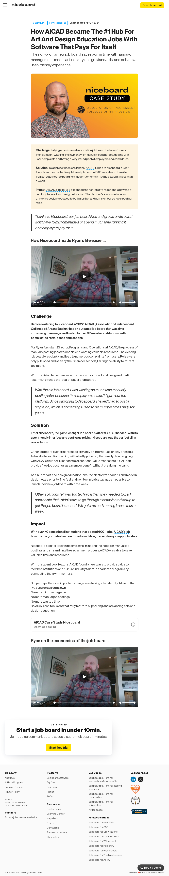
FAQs (50, 796)
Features (52, 787)
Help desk (52, 818)
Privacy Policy (12, 792)
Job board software (58, 778)
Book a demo (152, 867)
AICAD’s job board (58, 189)
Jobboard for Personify (101, 846)
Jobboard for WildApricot (102, 841)
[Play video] (84, 276)
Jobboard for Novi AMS (101, 822)
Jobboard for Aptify (99, 860)
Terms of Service (14, 787)
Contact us (53, 828)
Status (50, 823)
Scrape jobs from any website (21, 817)
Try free (51, 782)
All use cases (96, 810)
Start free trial (152, 5)
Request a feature (57, 832)
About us (10, 778)
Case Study (38, 23)
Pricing (50, 792)
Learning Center (56, 814)
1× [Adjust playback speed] (114, 302)
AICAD (90, 167)
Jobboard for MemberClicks (104, 836)
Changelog (53, 837)
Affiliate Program (14, 782)
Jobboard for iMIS (98, 827)
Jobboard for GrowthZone (103, 832)
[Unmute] (120, 302)
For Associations (57, 23)
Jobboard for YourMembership (105, 855)
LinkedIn (133, 779)
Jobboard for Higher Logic (103, 850)
